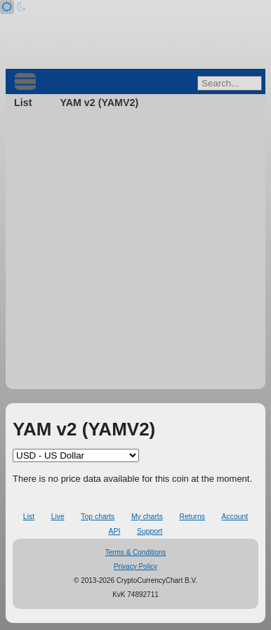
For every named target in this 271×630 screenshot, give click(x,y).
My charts (147, 516)
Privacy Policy (135, 566)
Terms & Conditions (135, 552)
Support (149, 531)
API (115, 531)
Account (235, 516)
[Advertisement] (135, 253)
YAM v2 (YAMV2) (99, 102)
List (23, 102)
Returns (192, 516)
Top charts (97, 516)
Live (58, 516)
